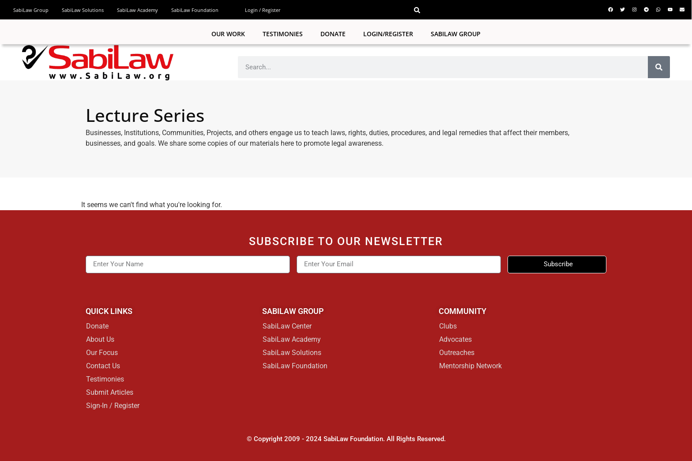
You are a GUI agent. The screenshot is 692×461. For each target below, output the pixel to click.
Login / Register (263, 10)
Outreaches (456, 352)
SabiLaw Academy (137, 10)
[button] (417, 10)
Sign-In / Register (112, 405)
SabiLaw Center (287, 326)
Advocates (455, 339)
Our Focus (102, 352)
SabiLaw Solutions (83, 10)
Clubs (448, 326)
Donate (333, 34)
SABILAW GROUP (456, 34)
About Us (100, 339)
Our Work (228, 34)
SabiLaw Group (31, 10)
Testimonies (283, 34)
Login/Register (388, 34)
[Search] (659, 67)
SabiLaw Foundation (194, 10)
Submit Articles (109, 392)
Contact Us (103, 366)
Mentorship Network (470, 366)
